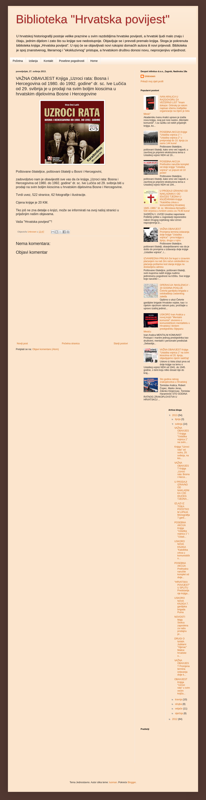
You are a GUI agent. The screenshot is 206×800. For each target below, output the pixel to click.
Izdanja (33, 60)
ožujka (178, 704)
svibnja (179, 424)
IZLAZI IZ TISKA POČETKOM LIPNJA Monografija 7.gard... (182, 510)
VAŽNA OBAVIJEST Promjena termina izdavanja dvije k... (182, 667)
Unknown (150, 76)
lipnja (178, 419)
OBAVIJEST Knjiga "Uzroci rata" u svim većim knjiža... (182, 686)
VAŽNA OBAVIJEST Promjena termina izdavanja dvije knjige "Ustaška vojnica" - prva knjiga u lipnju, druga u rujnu (174, 235)
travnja (179, 699)
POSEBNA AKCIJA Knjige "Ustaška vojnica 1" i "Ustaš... (181, 529)
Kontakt (48, 60)
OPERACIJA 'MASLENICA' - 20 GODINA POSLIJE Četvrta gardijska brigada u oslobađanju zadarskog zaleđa (175, 291)
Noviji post (22, 343)
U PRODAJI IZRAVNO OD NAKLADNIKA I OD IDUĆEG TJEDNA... (181, 490)
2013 (175, 415)
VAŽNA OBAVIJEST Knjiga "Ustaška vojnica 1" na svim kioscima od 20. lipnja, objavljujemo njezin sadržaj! (174, 354)
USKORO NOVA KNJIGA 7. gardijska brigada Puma (181, 605)
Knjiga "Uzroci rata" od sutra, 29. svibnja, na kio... (181, 452)
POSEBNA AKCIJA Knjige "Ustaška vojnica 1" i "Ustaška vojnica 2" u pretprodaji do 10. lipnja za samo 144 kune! (174, 138)
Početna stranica (70, 343)
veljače (179, 708)
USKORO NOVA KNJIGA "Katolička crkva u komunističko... (182, 550)
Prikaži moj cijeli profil (152, 81)
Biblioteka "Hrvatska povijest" (93, 19)
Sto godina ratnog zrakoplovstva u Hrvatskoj (173, 380)
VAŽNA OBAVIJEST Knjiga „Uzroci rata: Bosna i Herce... (181, 469)
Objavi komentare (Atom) (45, 349)
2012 (175, 719)
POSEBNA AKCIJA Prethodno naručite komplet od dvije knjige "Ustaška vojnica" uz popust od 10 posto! (174, 167)
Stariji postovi (121, 343)
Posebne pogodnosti (71, 60)
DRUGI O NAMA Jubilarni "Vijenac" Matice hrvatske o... (180, 647)
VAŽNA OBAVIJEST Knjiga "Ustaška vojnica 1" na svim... (181, 435)
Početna (18, 60)
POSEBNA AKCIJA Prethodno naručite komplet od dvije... (181, 570)
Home (94, 60)
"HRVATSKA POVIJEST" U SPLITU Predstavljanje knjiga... (182, 588)
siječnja (179, 713)
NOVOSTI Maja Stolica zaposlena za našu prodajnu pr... (181, 625)
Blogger (132, 782)
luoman (113, 782)
